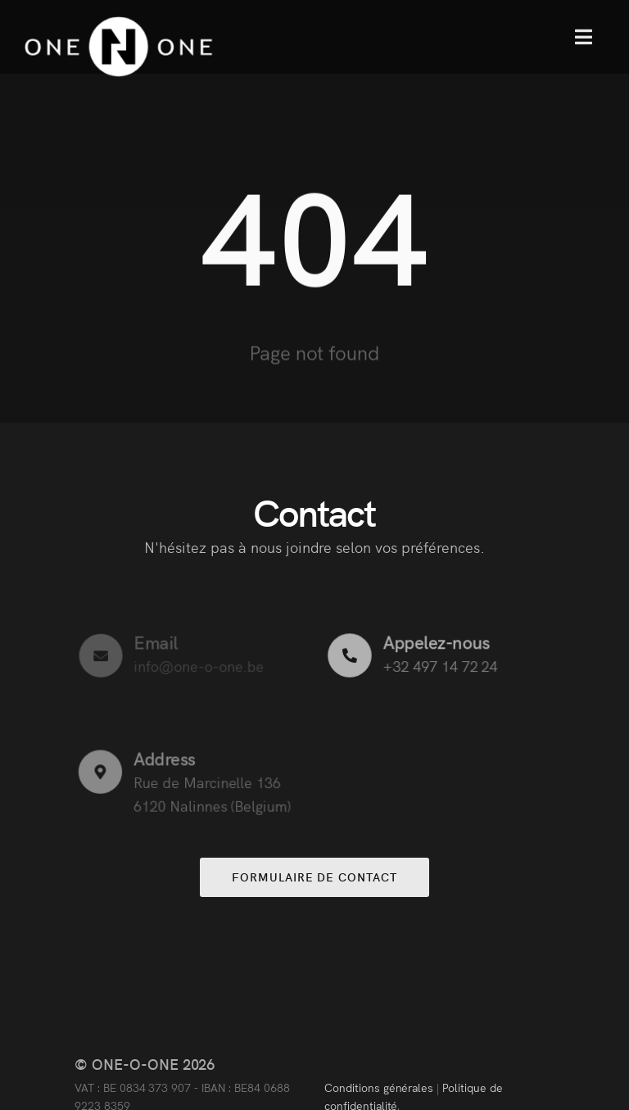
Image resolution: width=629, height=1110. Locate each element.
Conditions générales (378, 1087)
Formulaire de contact (314, 876)
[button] (583, 37)
